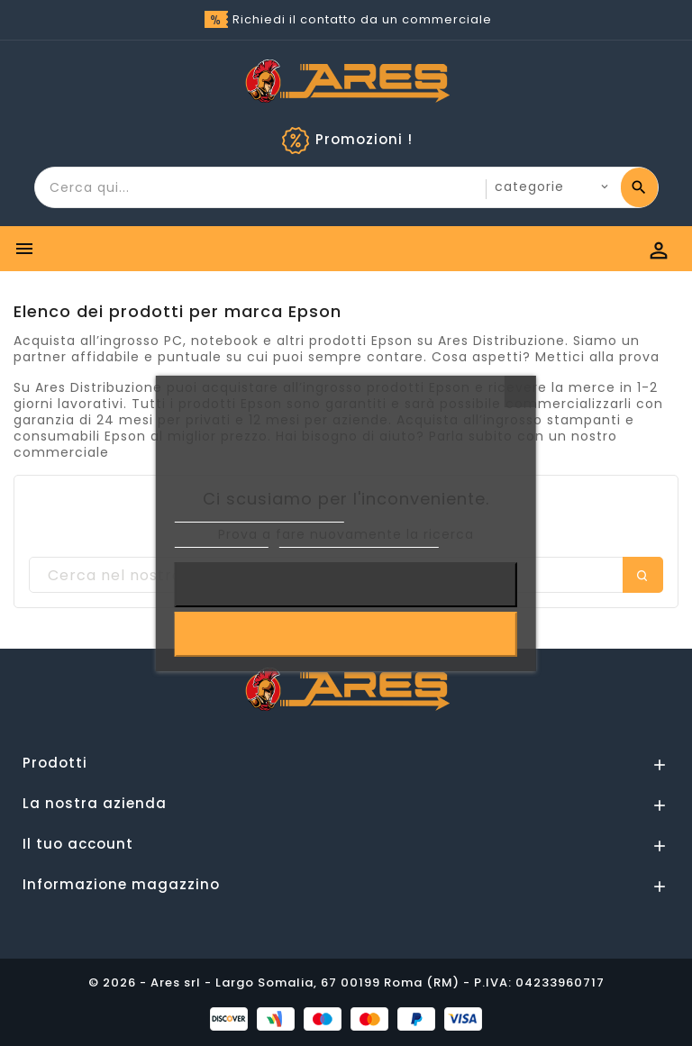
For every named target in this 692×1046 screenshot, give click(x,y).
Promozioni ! (364, 139)
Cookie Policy (222, 539)
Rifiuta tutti (346, 585)
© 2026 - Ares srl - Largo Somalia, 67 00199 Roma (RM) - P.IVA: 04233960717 (346, 982)
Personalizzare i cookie (359, 539)
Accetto (346, 634)
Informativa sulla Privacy (259, 514)
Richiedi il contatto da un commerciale (362, 19)
